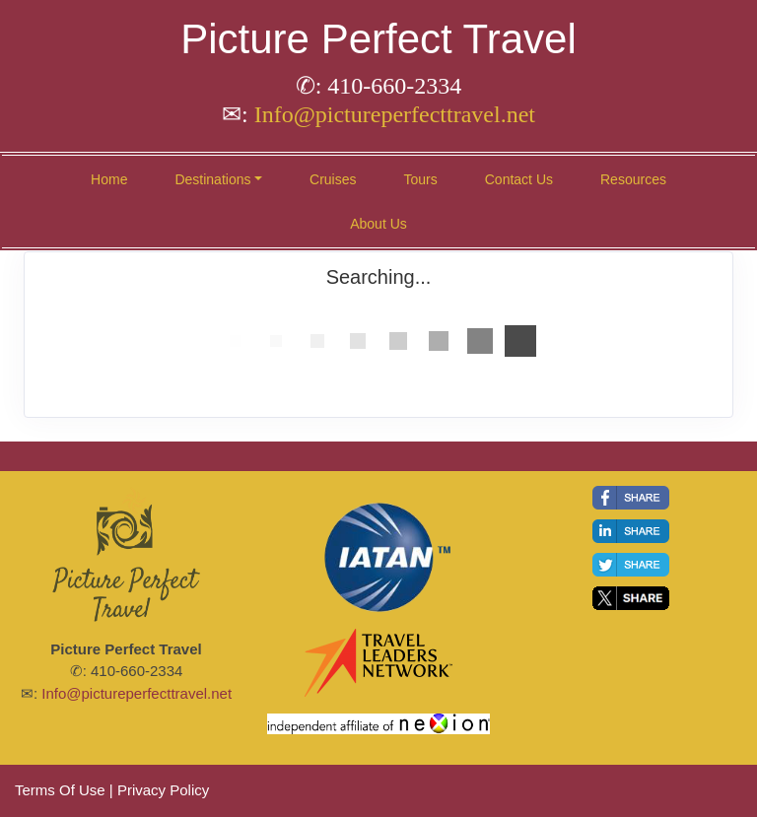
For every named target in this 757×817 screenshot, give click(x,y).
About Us (378, 224)
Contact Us (519, 179)
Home (109, 179)
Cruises (333, 179)
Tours (421, 179)
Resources (633, 179)
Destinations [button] (212, 179)
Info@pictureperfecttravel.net (394, 114)
